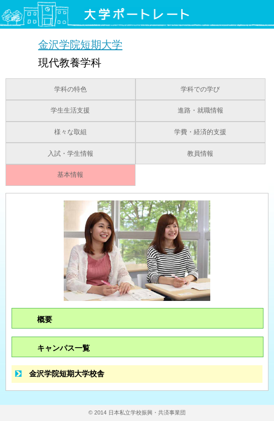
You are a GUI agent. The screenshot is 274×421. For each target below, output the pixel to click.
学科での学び (200, 89)
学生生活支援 (70, 110)
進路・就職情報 (200, 110)
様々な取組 (70, 132)
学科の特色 (70, 89)
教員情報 (200, 153)
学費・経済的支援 (200, 132)
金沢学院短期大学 (80, 44)
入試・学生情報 (70, 153)
